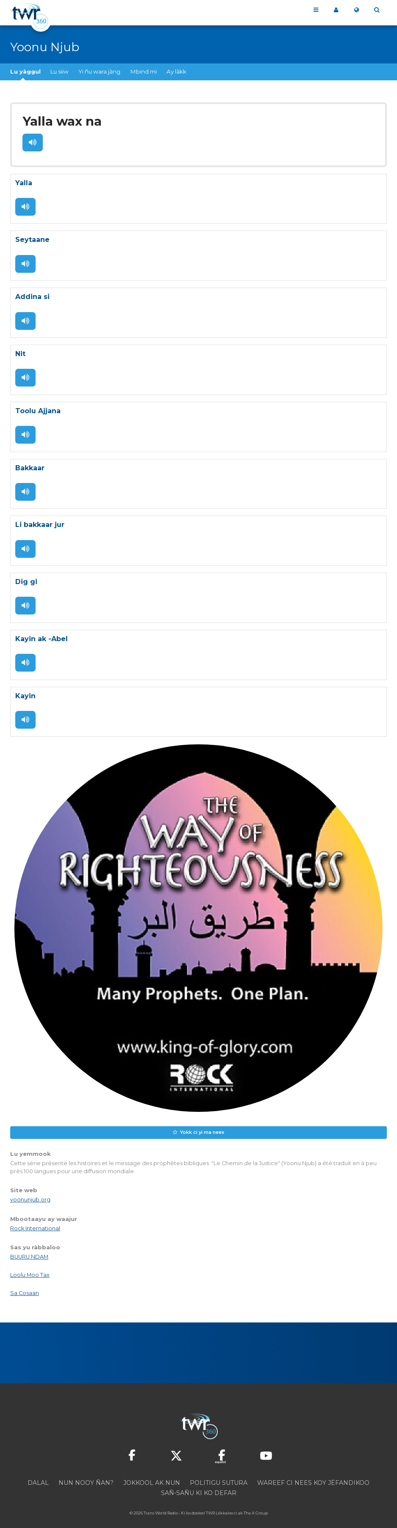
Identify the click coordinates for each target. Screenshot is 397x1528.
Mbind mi (143, 71)
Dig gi (26, 574)
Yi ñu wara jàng (99, 71)
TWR (210, 1502)
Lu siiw (59, 71)
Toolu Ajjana (38, 405)
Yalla (23, 180)
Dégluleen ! (32, 141)
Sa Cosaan (24, 1282)
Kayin (25, 687)
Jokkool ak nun (151, 1472)
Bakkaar (29, 462)
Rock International (35, 1217)
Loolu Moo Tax (30, 1264)
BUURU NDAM (29, 1246)
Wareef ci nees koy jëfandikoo (313, 1472)
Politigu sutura (218, 1472)
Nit (20, 349)
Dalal (38, 1472)
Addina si (32, 293)
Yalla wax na (59, 120)
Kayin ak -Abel (41, 630)
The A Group (256, 1502)
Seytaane (32, 237)
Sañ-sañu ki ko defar (198, 1482)
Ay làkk (176, 71)
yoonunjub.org (30, 1189)
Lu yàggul (25, 71)
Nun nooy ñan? (86, 1472)
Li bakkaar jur (39, 518)
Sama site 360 (336, 10)
